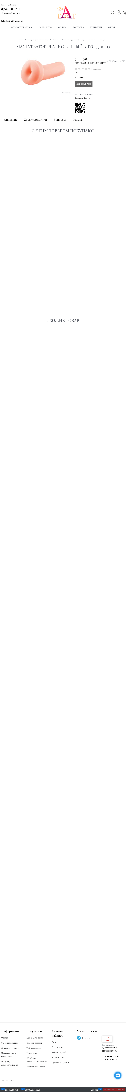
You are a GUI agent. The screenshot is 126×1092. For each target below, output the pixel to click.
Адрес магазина (109, 1047)
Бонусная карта (108, 1045)
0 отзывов (97, 69)
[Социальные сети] (117, 1075)
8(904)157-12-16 (11, 9)
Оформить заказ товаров (114, 1089)
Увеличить (66, 93)
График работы (109, 1050)
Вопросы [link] (60, 119)
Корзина (94, 1089)
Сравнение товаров (32, 1089)
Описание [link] (10, 119)
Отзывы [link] (77, 119)
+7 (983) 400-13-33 (111, 1059)
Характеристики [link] (35, 119)
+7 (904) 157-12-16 (110, 1056)
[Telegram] (79, 1038)
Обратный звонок (11, 13)
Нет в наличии (83, 83)
